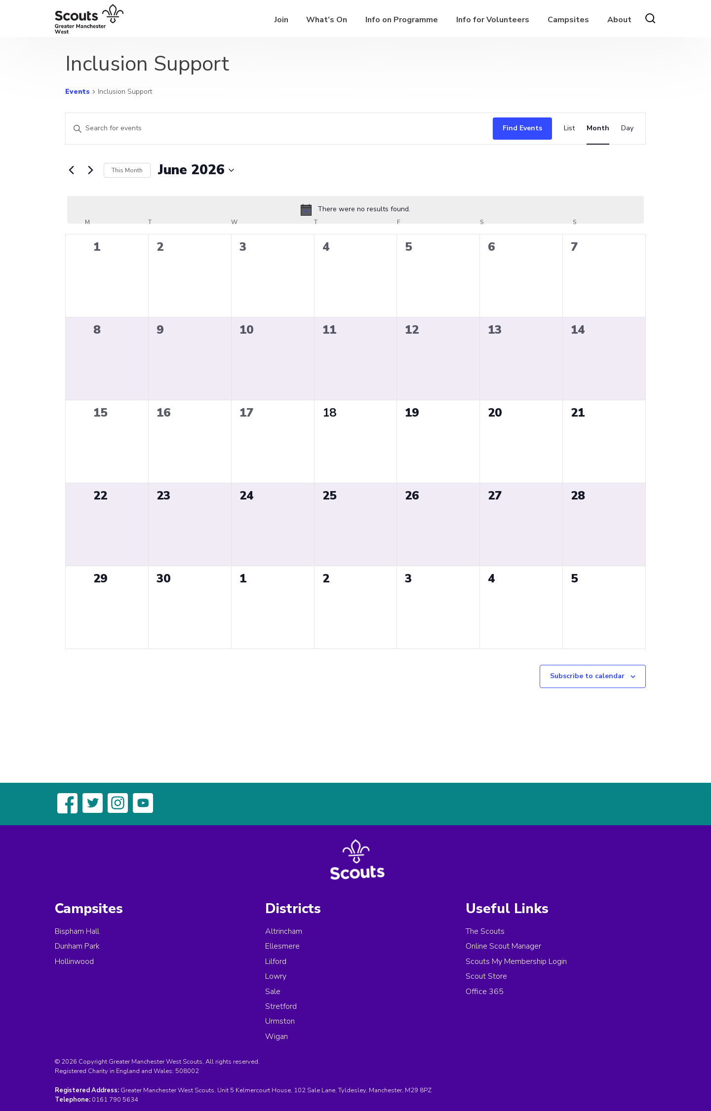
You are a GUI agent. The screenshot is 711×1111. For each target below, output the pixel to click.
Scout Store (486, 976)
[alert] (355, 210)
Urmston (280, 1021)
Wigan (276, 1036)
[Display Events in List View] (569, 128)
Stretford (281, 1006)
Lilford (275, 961)
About (619, 19)
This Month (127, 170)
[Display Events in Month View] (598, 128)
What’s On (326, 19)
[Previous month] (71, 170)
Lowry (275, 976)
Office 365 (485, 991)
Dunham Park (77, 946)
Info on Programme (401, 19)
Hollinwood (74, 961)
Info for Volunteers (492, 19)
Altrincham (283, 931)
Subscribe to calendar (587, 676)
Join (281, 19)
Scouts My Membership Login (516, 961)
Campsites (568, 19)
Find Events (522, 128)
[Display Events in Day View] (627, 128)
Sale (272, 991)
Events (77, 91)
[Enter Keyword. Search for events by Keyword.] (277, 128)
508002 (187, 1071)
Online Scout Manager (503, 946)
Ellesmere (282, 946)
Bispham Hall (77, 931)
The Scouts (485, 931)
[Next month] (90, 170)
